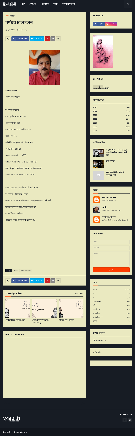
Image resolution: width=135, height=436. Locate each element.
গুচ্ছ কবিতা (110, 161)
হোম (6, 16)
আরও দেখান (79, 293)
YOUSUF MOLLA (109, 197)
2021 (111, 123)
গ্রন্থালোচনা (111, 301)
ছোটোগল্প (111, 309)
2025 (111, 107)
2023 (111, 115)
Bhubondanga (20, 432)
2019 (111, 130)
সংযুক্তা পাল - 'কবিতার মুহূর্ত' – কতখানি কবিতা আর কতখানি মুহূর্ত (117, 152)
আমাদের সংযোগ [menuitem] (68, 4)
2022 (111, 119)
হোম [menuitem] (23, 4)
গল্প (111, 297)
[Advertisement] (44, 246)
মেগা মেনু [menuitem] (32, 4)
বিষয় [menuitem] (55, 4)
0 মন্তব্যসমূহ (22, 30)
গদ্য (111, 293)
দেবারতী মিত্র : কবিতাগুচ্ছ (15, 320)
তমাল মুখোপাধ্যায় (26, 271)
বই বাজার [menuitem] (45, 4)
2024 (111, 111)
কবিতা (12, 16)
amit (104, 207)
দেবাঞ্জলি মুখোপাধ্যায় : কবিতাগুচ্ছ (40, 321)
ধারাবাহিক (111, 313)
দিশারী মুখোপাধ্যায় (108, 217)
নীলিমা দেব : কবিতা (66, 320)
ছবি (111, 305)
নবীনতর (7, 403)
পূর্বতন (82, 403)
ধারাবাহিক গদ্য (111, 317)
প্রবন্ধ (111, 321)
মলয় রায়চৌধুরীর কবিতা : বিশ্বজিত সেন (115, 173)
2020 (111, 127)
